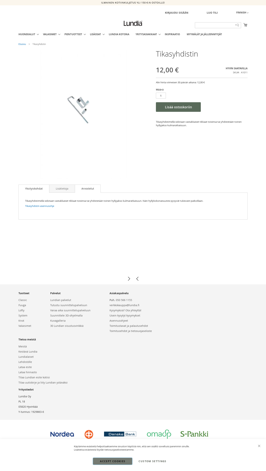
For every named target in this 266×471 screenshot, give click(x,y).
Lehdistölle (25, 362)
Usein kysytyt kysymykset (125, 315)
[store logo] (133, 23)
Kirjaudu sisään (176, 12)
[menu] (133, 34)
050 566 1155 (124, 300)
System (22, 315)
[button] (242, 13)
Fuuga (22, 305)
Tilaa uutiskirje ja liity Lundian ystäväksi (43, 382)
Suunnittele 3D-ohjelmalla (66, 315)
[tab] (33, 189)
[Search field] (218, 25)
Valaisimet (24, 326)
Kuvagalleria (58, 320)
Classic (22, 300)
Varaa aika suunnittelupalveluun (70, 310)
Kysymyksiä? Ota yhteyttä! (125, 310)
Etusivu (22, 44)
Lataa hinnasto (27, 372)
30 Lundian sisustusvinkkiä (66, 326)
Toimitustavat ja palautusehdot (129, 326)
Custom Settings (152, 461)
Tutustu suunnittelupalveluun (68, 305)
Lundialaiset (26, 356)
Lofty (21, 310)
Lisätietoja (62, 188)
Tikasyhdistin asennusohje (39, 206)
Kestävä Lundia (27, 351)
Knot (21, 320)
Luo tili (212, 12)
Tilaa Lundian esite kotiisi (34, 377)
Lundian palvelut (60, 300)
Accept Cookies (112, 461)
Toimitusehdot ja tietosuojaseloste (131, 331)
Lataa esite (25, 367)
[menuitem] (27, 34)
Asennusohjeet (119, 320)
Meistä (22, 346)
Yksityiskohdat (34, 188)
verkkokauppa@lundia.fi (124, 305)
